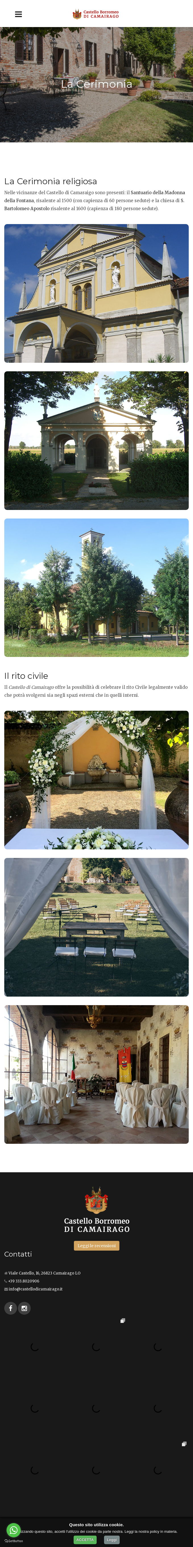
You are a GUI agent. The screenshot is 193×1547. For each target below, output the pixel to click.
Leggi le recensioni (97, 1245)
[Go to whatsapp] (14, 1530)
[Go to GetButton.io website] (14, 1541)
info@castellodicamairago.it (36, 1289)
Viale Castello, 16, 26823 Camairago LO (44, 1273)
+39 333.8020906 (23, 1281)
